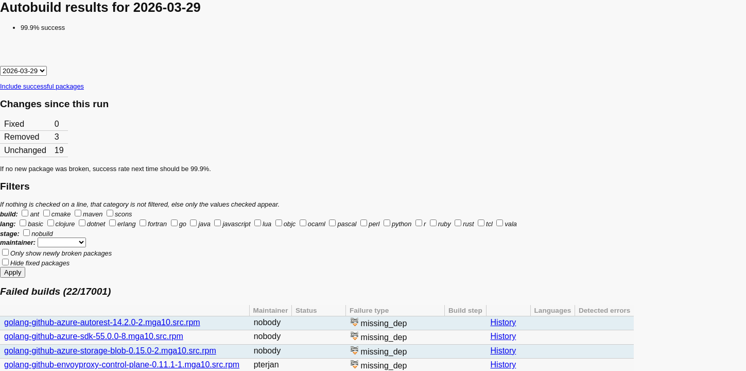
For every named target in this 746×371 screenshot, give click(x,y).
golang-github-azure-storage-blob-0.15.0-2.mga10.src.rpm (110, 350)
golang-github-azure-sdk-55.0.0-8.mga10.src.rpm (93, 336)
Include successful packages (42, 86)
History (503, 322)
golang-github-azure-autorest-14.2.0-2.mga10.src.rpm (102, 322)
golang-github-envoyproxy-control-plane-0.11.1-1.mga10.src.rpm (121, 364)
